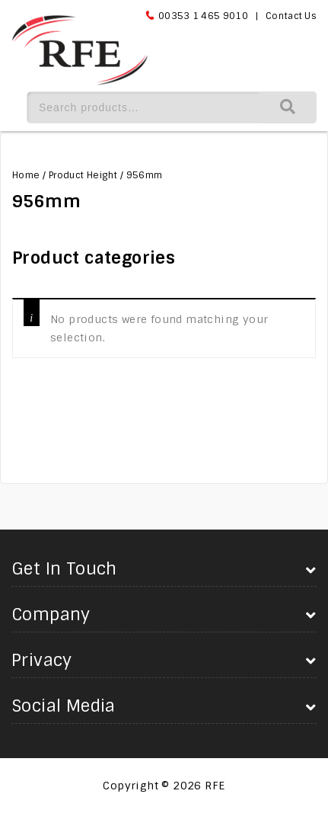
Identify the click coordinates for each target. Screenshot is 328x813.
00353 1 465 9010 (203, 16)
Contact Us (291, 16)
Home (26, 175)
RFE (215, 785)
